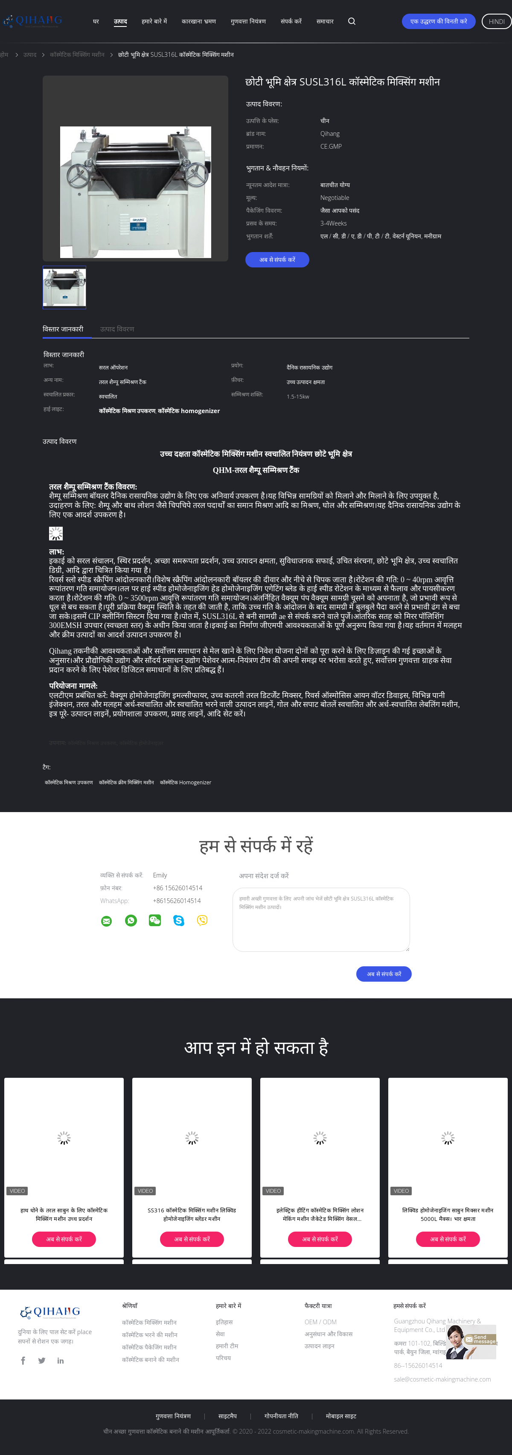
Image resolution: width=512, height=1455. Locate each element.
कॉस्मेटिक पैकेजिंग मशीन (149, 1347)
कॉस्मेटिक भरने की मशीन (149, 1335)
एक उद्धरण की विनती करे (438, 21)
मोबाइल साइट (341, 1416)
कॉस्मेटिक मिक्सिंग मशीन (149, 1322)
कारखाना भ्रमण (199, 21)
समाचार (325, 21)
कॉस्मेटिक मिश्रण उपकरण (92, 743)
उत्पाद (120, 21)
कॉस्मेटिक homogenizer (185, 782)
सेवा (220, 1334)
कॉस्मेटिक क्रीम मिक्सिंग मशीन (126, 782)
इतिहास (224, 1322)
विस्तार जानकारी (63, 329)
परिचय (223, 1358)
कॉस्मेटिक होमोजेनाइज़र (141, 743)
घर (96, 21)
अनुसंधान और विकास (328, 1334)
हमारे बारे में (154, 21)
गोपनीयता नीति (282, 1416)
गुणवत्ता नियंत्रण (248, 21)
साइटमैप (227, 1416)
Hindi (497, 22)
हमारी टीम (227, 1346)
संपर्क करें (291, 21)
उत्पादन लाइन (320, 1346)
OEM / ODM (321, 1322)
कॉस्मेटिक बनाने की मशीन (150, 1359)
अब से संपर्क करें (277, 259)
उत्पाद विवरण (117, 329)
